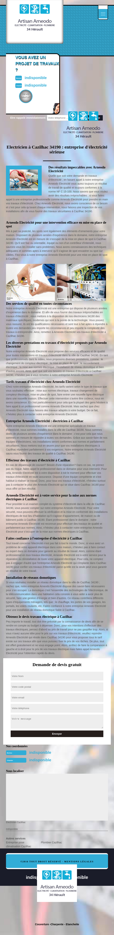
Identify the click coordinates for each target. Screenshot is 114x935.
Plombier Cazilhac (51, 842)
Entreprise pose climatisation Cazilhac (18, 844)
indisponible (40, 752)
